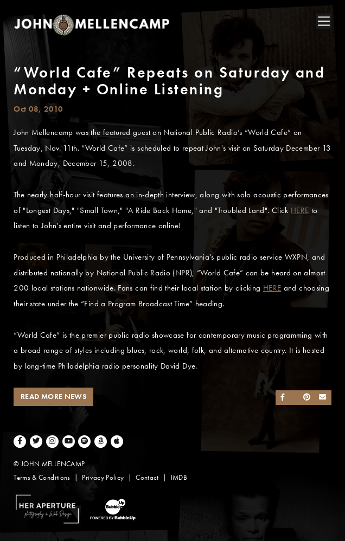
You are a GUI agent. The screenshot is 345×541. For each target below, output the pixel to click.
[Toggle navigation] (323, 21)
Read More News (53, 396)
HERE (300, 210)
